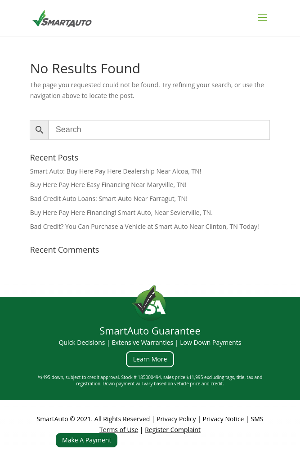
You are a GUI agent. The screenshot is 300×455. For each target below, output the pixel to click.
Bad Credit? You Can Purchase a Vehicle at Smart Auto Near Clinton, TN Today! (144, 226)
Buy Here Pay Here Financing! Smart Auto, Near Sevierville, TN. (121, 212)
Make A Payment (86, 440)
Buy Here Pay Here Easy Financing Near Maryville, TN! (108, 184)
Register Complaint (173, 429)
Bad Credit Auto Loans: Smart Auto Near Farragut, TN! (109, 198)
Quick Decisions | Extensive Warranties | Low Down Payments (150, 342)
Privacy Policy (176, 419)
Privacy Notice (223, 419)
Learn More (150, 359)
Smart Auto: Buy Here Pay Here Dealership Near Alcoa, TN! (115, 171)
